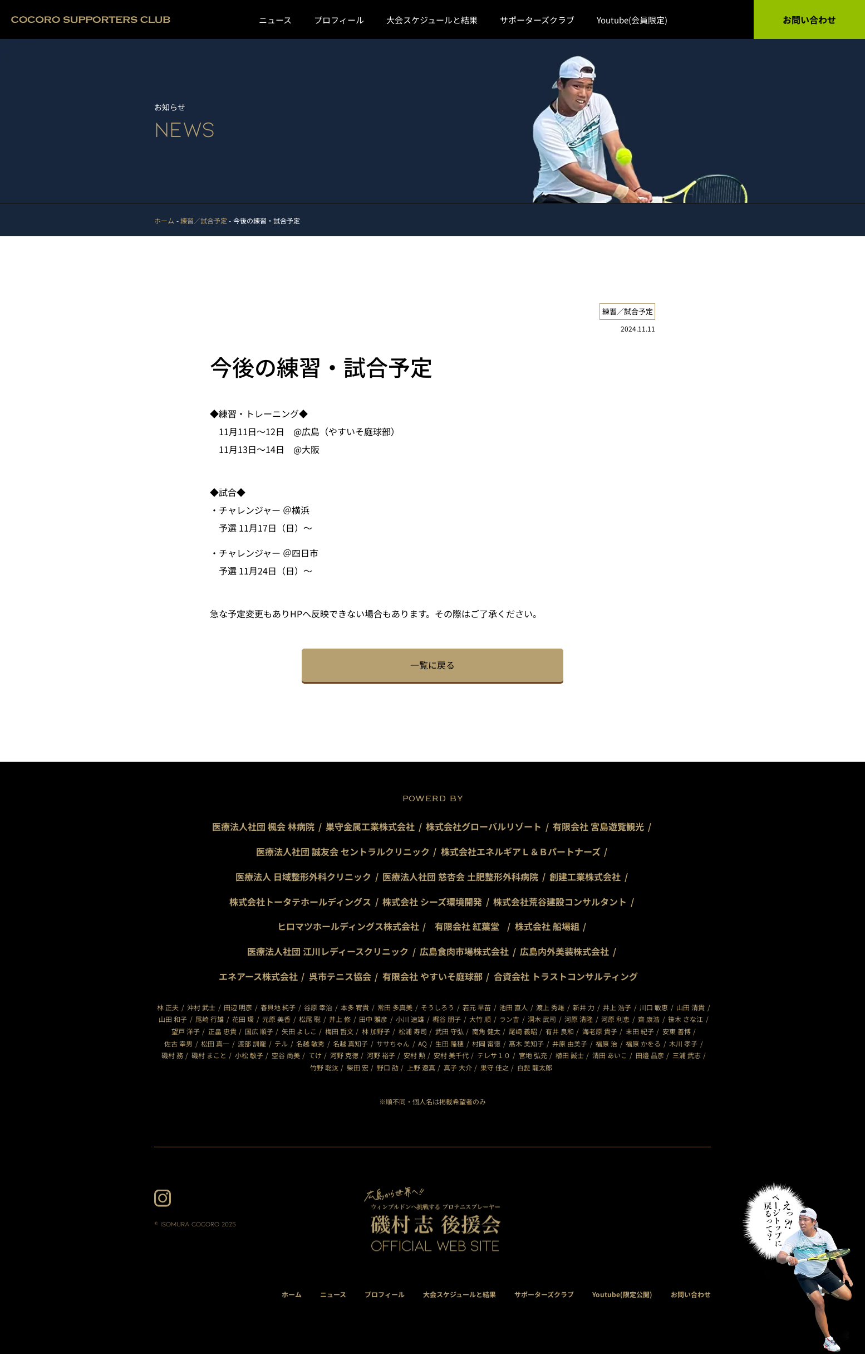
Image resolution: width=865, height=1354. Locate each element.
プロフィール (339, 20)
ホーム (292, 1294)
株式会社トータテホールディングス (300, 901)
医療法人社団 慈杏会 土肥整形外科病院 (460, 876)
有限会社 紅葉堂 (471, 926)
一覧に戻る (432, 664)
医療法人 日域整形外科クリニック (303, 876)
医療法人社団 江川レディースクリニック (328, 951)
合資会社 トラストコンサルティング (566, 976)
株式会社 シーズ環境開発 (432, 901)
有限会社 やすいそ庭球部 (432, 976)
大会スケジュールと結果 (432, 20)
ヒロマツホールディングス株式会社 (348, 926)
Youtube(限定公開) (622, 1294)
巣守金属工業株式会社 (370, 826)
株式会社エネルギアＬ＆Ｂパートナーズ (521, 851)
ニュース (275, 20)
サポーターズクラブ (537, 20)
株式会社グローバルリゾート (484, 826)
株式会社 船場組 (547, 926)
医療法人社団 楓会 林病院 (263, 826)
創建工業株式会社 (585, 876)
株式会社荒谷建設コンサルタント (560, 901)
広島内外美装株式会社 (564, 951)
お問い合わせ (809, 19)
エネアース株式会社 (258, 976)
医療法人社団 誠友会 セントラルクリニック (343, 851)
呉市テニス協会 (340, 976)
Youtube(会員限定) (632, 20)
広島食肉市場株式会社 (464, 951)
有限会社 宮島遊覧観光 (598, 826)
